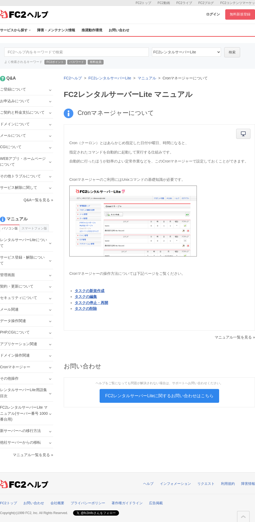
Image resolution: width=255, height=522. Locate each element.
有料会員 (95, 61)
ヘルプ (148, 484)
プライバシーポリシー (88, 503)
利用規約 (228, 484)
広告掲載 (156, 503)
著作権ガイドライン (127, 503)
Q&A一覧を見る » (38, 200)
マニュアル (147, 78)
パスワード (76, 61)
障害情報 (248, 484)
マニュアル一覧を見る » (235, 337)
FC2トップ (143, 3)
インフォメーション (175, 484)
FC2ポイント (55, 61)
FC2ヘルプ (73, 78)
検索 (232, 52)
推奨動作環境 (92, 30)
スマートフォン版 (34, 228)
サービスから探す (15, 30)
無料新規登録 (240, 14)
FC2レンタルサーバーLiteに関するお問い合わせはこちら (159, 395)
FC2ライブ (184, 3)
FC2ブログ (206, 3)
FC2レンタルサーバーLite (109, 78)
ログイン (213, 14)
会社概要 (57, 503)
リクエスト (206, 484)
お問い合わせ (119, 30)
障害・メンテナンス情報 (56, 30)
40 (186, 52)
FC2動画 (164, 3)
